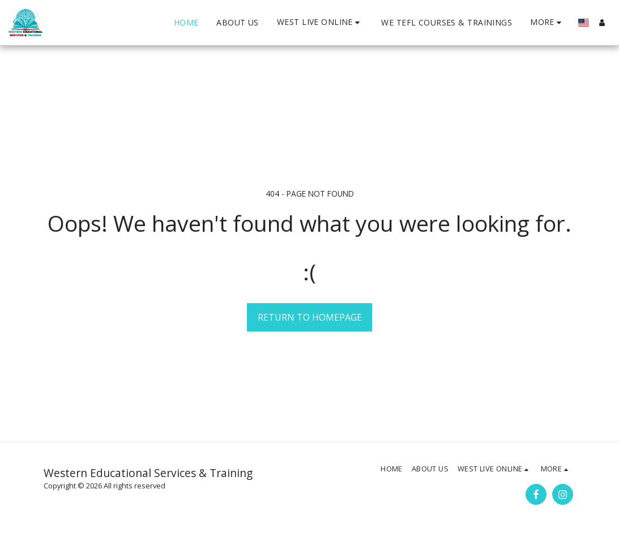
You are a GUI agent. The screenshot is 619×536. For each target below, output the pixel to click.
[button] (320, 22)
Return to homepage (310, 317)
